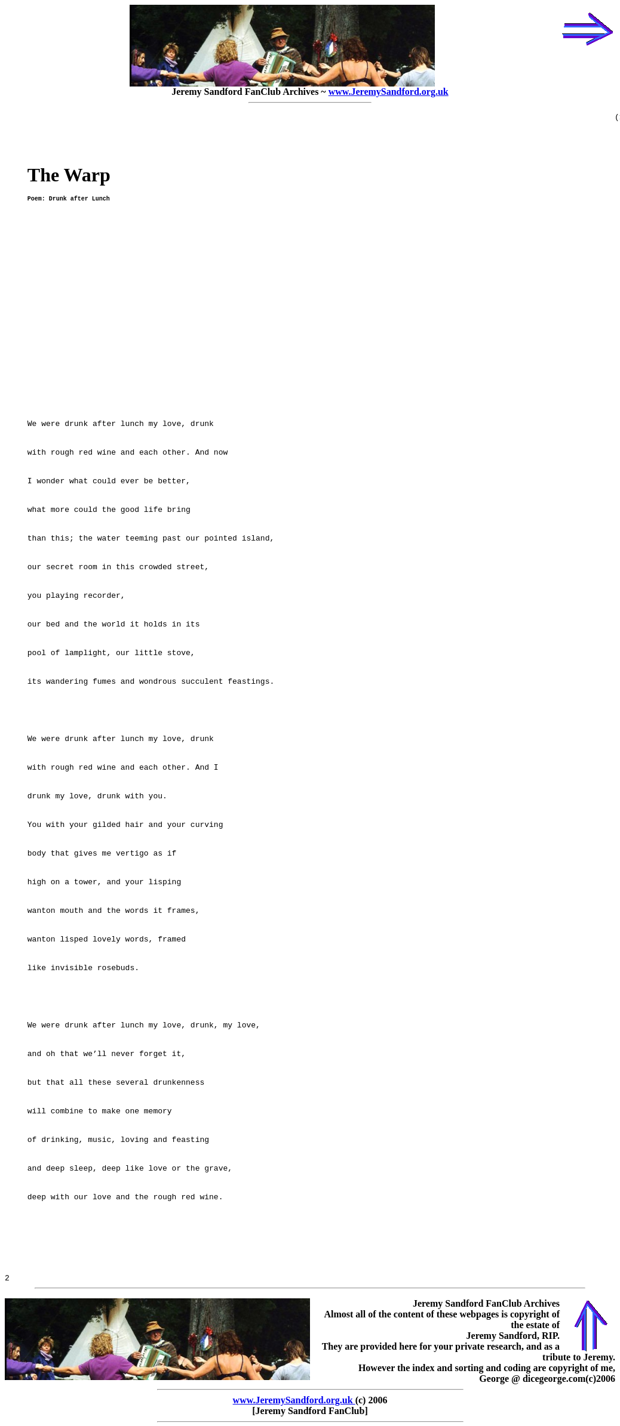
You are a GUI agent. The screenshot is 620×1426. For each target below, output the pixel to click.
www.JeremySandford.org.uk (389, 92)
